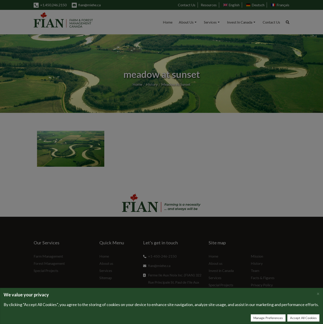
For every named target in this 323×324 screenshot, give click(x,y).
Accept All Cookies (303, 318)
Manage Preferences (268, 318)
